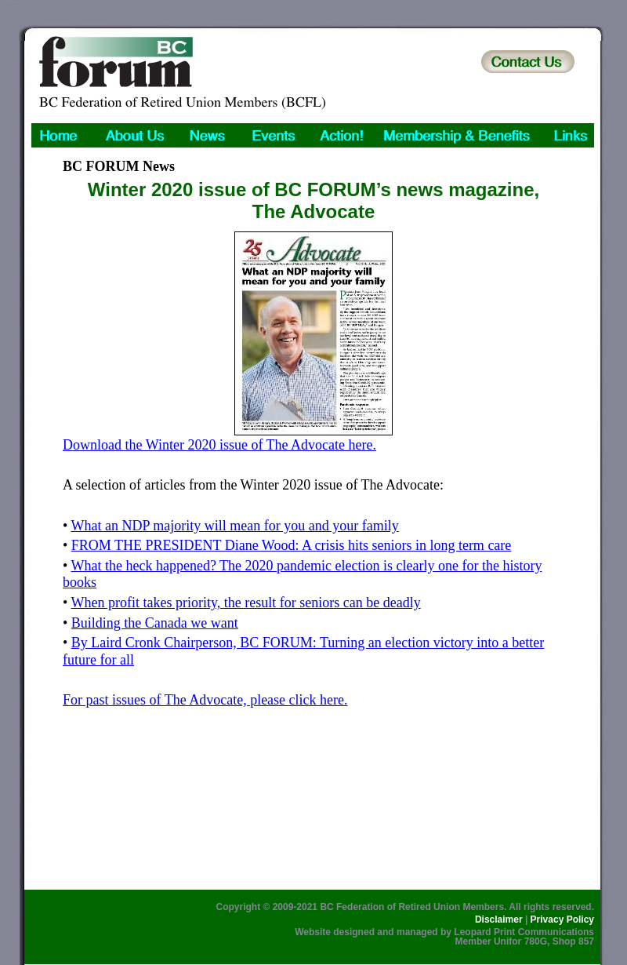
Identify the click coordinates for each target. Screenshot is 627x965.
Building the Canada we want (154, 623)
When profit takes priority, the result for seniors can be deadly (245, 602)
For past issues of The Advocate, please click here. (205, 700)
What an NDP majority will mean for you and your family (234, 525)
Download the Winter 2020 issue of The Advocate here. (219, 445)
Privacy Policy (562, 919)
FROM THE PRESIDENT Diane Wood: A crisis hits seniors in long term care (291, 545)
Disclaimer (499, 919)
